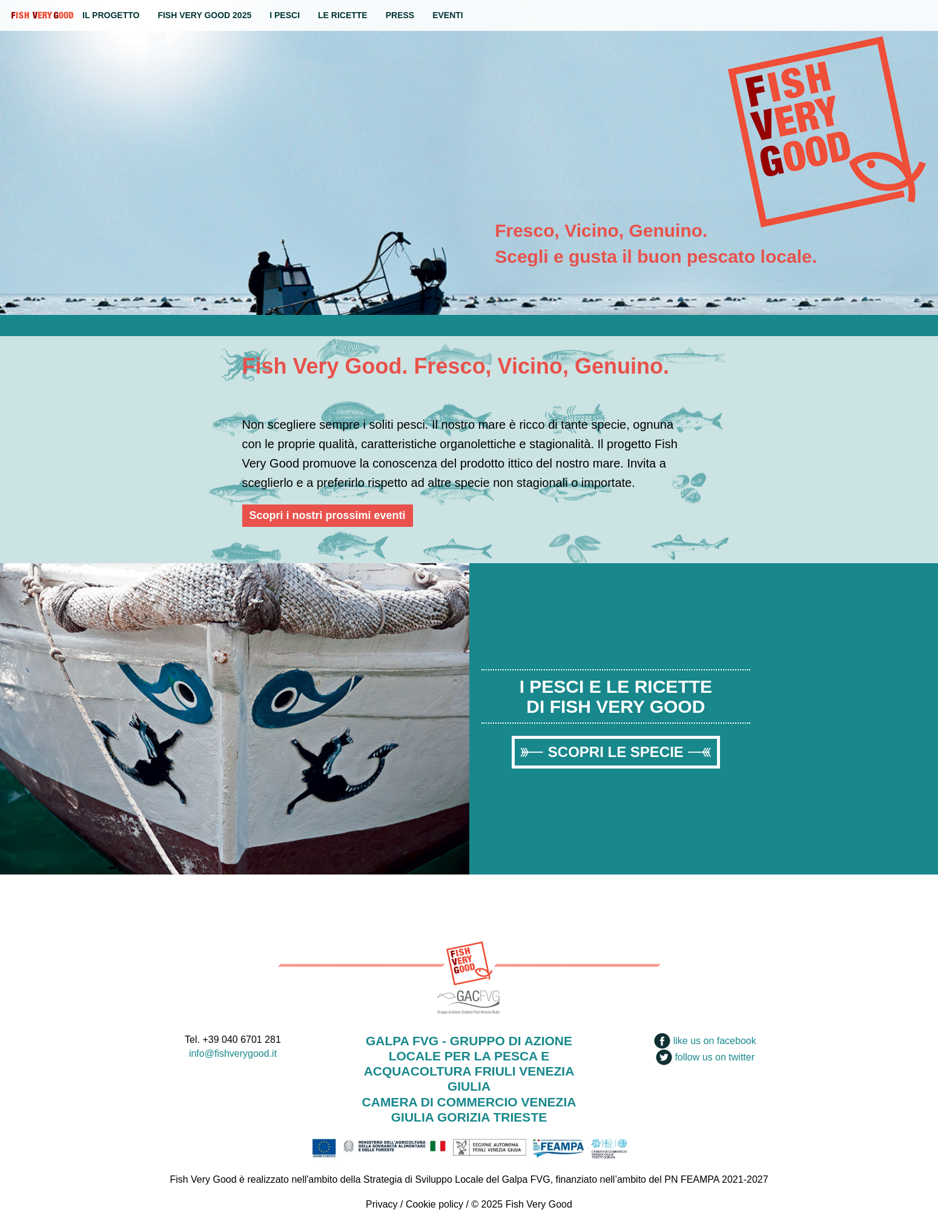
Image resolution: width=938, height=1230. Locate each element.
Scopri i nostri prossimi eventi (327, 515)
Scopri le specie (616, 752)
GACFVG (469, 1000)
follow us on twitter (705, 1057)
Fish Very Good (42, 15)
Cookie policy (434, 1204)
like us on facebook (705, 1041)
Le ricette (343, 15)
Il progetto (110, 15)
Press (400, 15)
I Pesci (284, 15)
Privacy (381, 1204)
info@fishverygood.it (233, 1053)
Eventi (447, 15)
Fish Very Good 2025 (204, 15)
